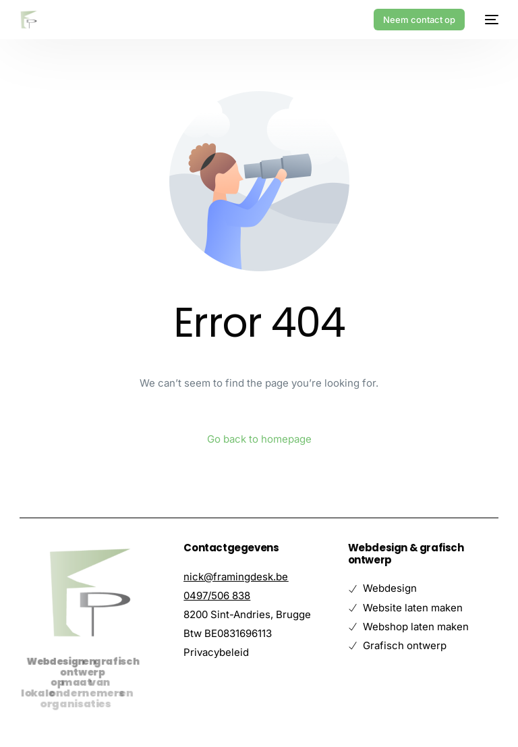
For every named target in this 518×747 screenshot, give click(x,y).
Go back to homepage (259, 439)
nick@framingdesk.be (235, 576)
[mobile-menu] (488, 19)
